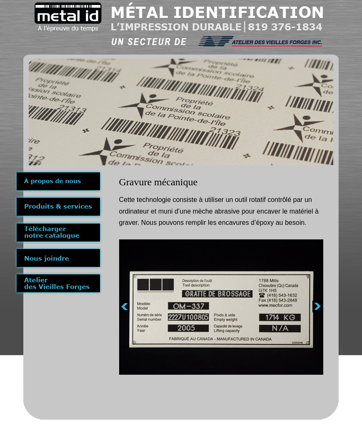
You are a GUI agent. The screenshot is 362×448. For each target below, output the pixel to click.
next (317, 306)
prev (125, 306)
